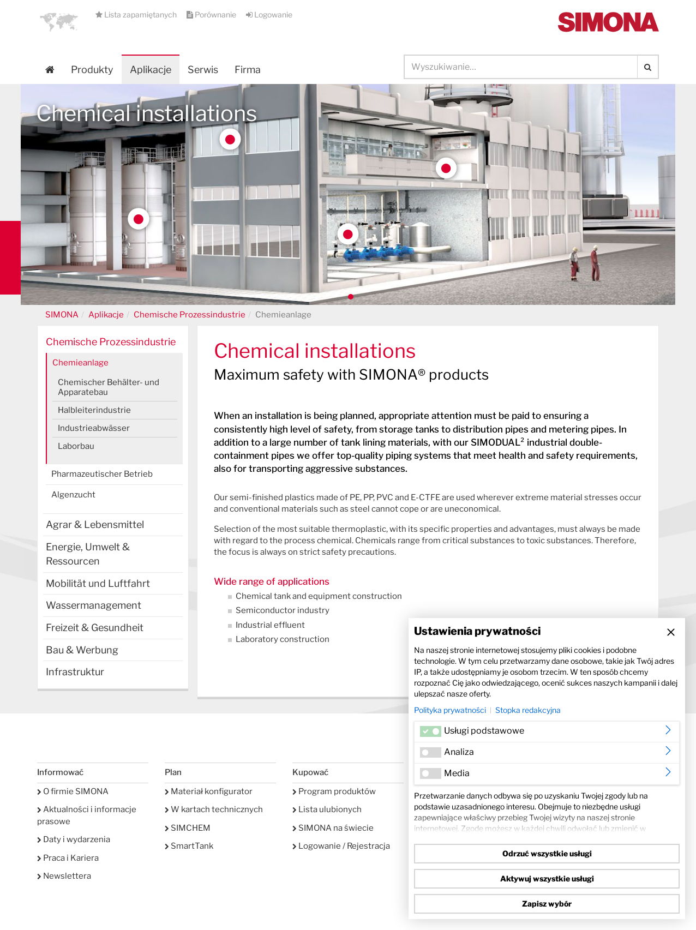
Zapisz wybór (547, 903)
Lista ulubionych (327, 809)
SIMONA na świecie (333, 828)
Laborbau (76, 446)
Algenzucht (73, 495)
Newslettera (64, 876)
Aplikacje (150, 69)
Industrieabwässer (94, 428)
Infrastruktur (75, 671)
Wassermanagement (93, 605)
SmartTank (189, 846)
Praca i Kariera (68, 858)
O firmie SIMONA (73, 791)
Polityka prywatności (450, 710)
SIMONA (62, 315)
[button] (59, 21)
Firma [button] (248, 69)
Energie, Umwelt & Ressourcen (88, 554)
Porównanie (212, 14)
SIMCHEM (188, 828)
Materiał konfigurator (209, 791)
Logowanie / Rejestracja (341, 846)
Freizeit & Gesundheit (94, 627)
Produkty (92, 69)
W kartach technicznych (214, 809)
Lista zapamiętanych (136, 14)
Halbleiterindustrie (94, 410)
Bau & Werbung (82, 650)
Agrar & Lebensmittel (95, 524)
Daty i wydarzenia (73, 839)
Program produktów (334, 791)
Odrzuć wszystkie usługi (547, 853)
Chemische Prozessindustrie (189, 315)
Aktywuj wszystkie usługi (547, 878)
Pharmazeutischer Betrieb (102, 474)
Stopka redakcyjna (528, 710)
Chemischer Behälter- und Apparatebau (108, 387)
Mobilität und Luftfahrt (98, 583)
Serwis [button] (203, 69)
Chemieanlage (80, 363)
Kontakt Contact (10, 258)
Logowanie (269, 14)
